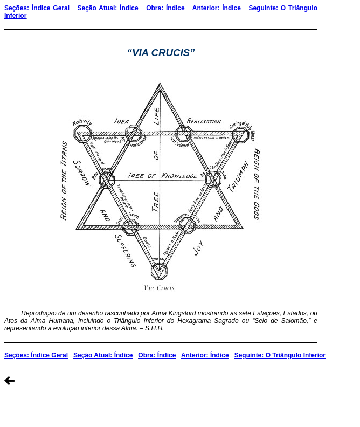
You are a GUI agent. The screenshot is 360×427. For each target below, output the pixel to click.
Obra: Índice (165, 8)
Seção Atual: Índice (108, 8)
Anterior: (207, 8)
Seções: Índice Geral (37, 8)
